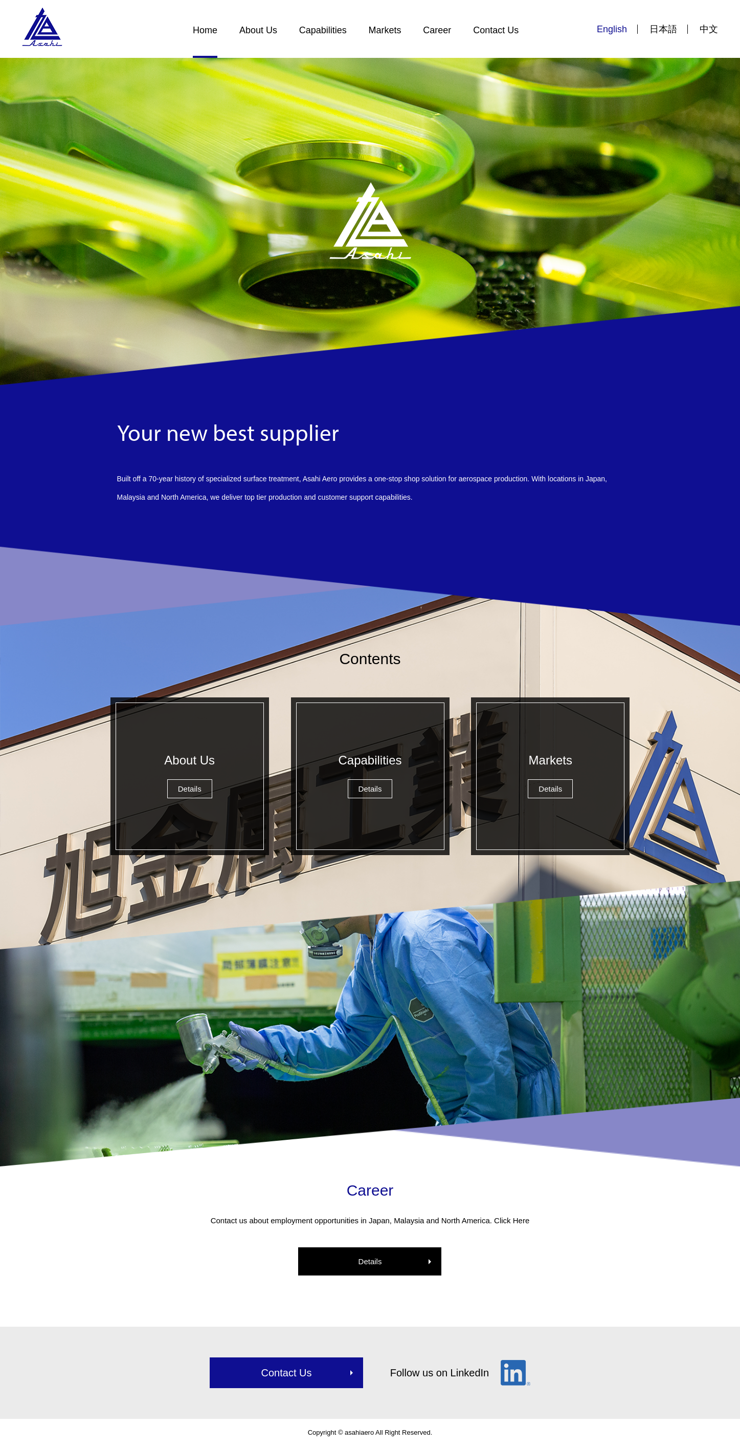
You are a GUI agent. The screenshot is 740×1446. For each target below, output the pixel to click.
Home (205, 30)
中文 (709, 29)
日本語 (663, 29)
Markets (385, 30)
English (612, 29)
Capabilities (323, 30)
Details (370, 1261)
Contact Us (496, 30)
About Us (258, 30)
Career (437, 30)
